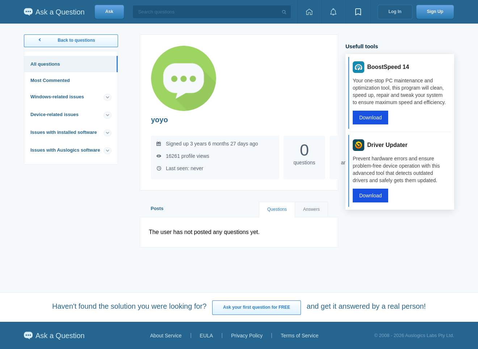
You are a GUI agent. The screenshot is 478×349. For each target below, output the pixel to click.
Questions (277, 209)
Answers (311, 209)
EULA (206, 335)
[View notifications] (333, 12)
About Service (165, 335)
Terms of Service (299, 335)
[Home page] (309, 12)
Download (370, 117)
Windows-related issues (57, 96)
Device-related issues (54, 114)
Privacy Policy (247, 335)
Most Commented (50, 80)
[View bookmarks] (358, 12)
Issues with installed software (63, 132)
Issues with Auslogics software (65, 150)
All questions (45, 64)
